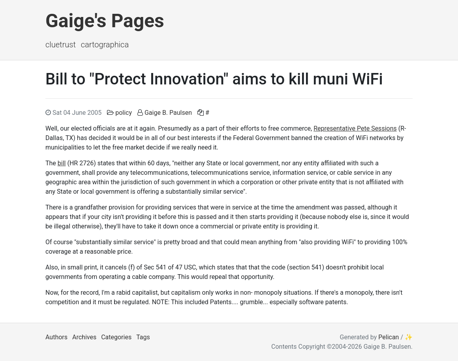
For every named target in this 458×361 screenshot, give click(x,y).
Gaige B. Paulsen (168, 112)
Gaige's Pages (104, 20)
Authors (56, 337)
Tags (143, 337)
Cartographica (105, 44)
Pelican (388, 337)
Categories (116, 337)
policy (123, 112)
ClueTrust (60, 44)
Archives (84, 337)
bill (62, 163)
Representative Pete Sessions (355, 128)
